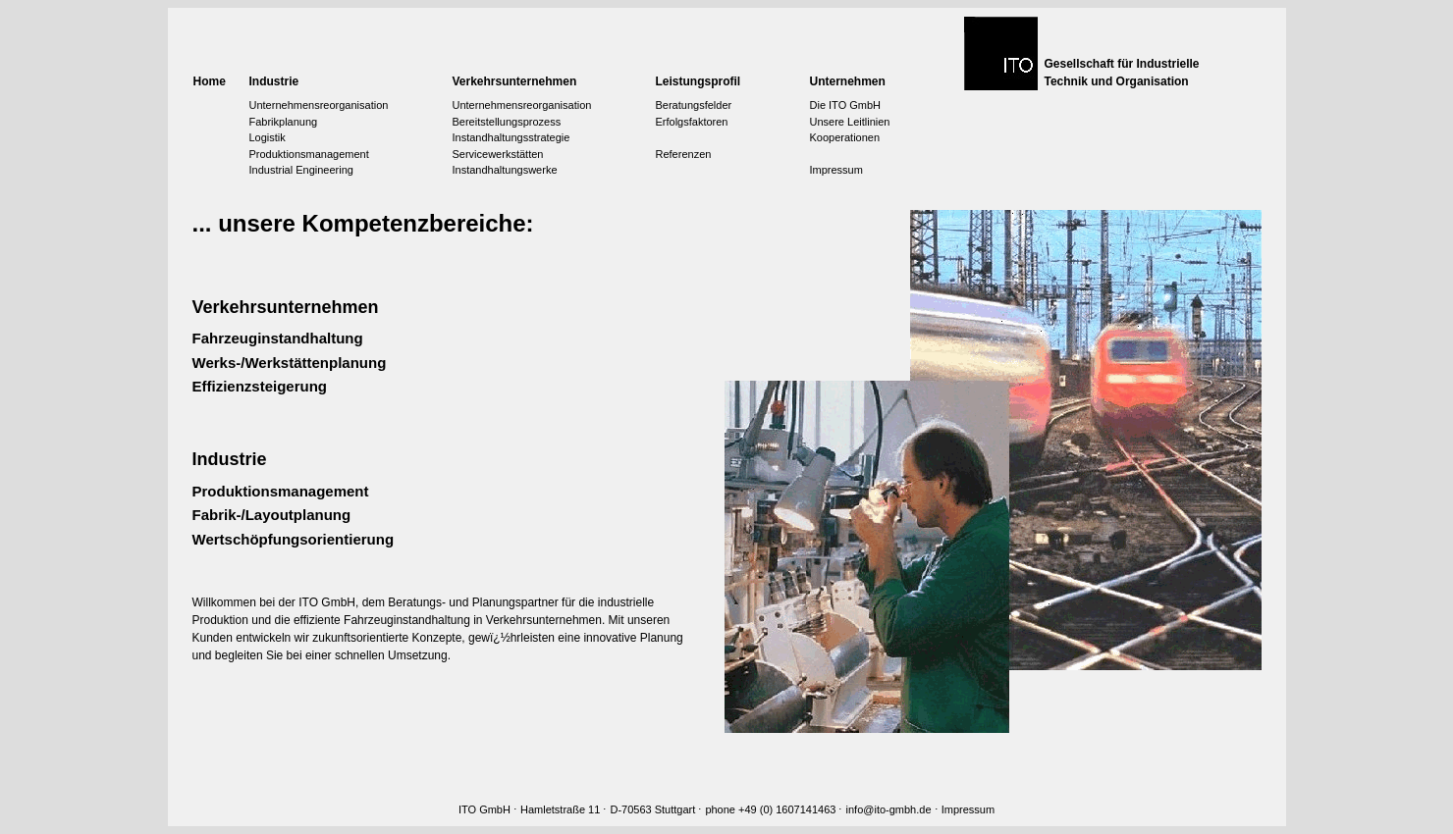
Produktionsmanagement (309, 154)
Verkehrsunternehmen (515, 81)
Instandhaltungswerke (505, 170)
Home (209, 81)
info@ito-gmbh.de (889, 809)
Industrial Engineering (301, 170)
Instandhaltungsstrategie (511, 137)
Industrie (274, 81)
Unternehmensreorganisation (319, 105)
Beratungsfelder (694, 105)
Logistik (267, 137)
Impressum (836, 170)
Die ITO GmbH (846, 105)
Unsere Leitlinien (850, 122)
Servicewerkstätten (498, 154)
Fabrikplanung (283, 122)
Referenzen (684, 154)
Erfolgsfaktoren (692, 122)
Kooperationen (845, 137)
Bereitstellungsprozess (507, 122)
